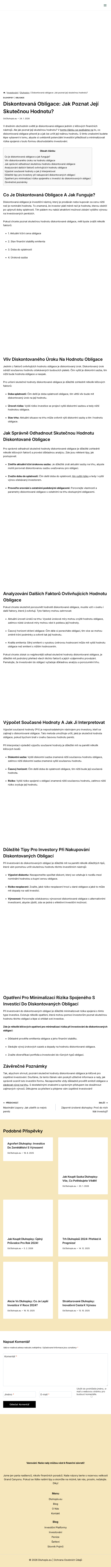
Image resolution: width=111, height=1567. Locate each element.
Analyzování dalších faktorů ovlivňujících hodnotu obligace (36, 167)
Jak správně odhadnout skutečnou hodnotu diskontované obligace (40, 164)
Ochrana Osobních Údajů (68, 1560)
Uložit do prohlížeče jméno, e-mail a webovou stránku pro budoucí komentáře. (92, 1391)
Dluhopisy (8, 98)
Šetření (55, 1541)
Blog (55, 1503)
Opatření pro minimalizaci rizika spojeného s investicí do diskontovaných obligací (48, 178)
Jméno (9, 1394)
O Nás (55, 1508)
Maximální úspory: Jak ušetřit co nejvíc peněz (28, 1107)
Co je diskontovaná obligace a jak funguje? (27, 156)
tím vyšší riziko (80, 476)
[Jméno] (19, 1394)
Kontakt (55, 1513)
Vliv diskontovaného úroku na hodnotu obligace (30, 160)
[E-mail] (55, 1394)
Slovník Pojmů (55, 1546)
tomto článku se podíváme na (76, 130)
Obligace (19, 98)
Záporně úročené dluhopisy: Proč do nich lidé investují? (83, 1107)
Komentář (10, 1356)
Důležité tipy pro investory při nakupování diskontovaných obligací (40, 174)
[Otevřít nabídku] (105, 5)
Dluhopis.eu (11, 118)
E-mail (44, 1394)
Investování (55, 1532)
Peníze (55, 1537)
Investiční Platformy (55, 1527)
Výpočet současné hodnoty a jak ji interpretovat (30, 171)
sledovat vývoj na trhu (15, 1084)
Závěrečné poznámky (16, 182)
